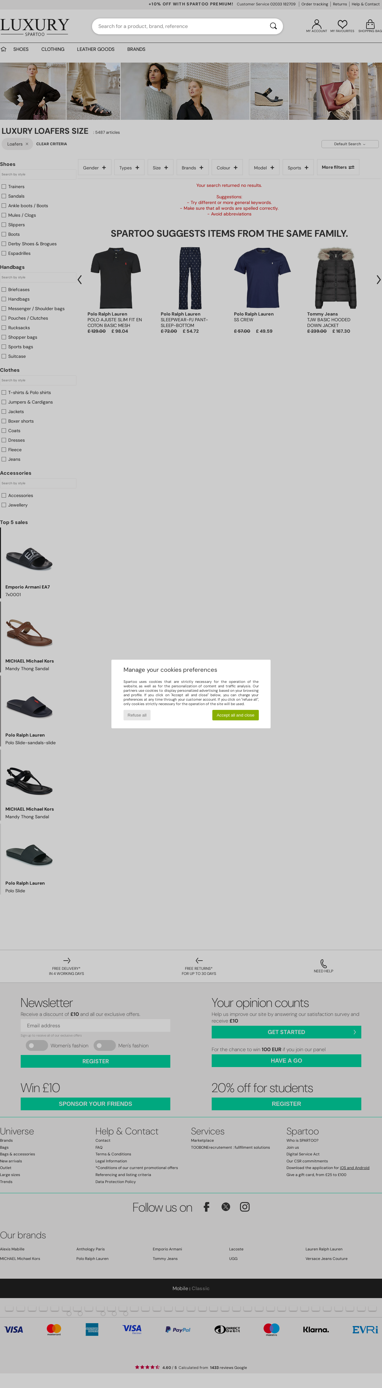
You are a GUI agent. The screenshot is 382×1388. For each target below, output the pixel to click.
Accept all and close (236, 715)
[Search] (273, 26)
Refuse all (137, 715)
